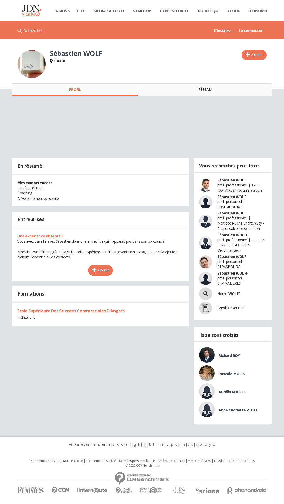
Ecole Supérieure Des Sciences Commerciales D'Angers (71, 311)
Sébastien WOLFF (232, 234)
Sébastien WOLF (231, 180)
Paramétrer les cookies (169, 461)
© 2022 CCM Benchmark (142, 465)
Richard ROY (229, 355)
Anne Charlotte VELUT (238, 410)
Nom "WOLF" (228, 293)
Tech (81, 10)
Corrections (246, 461)
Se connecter (250, 30)
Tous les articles (224, 461)
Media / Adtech (109, 10)
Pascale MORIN (232, 373)
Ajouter (257, 54)
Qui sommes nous (42, 461)
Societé (111, 461)
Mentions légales (199, 461)
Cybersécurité (174, 10)
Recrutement (94, 461)
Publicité (77, 461)
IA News (62, 10)
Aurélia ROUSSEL (233, 391)
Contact (62, 461)
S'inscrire (222, 30)
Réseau (204, 89)
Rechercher (33, 30)
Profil (75, 89)
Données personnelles (134, 461)
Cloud (234, 10)
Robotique (209, 10)
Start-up (142, 10)
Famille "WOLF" (230, 307)
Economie (258, 10)
